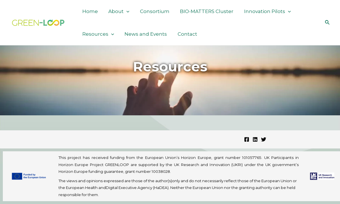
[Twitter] (263, 139)
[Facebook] (246, 139)
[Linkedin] (255, 139)
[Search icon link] (327, 22)
